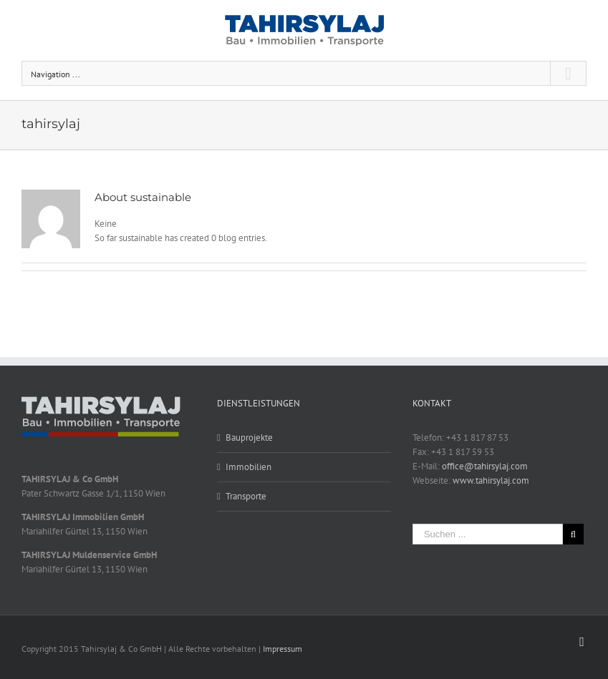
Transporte (246, 496)
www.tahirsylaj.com (491, 480)
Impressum (282, 648)
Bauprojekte (249, 437)
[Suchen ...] (487, 534)
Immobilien (248, 467)
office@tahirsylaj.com (485, 466)
